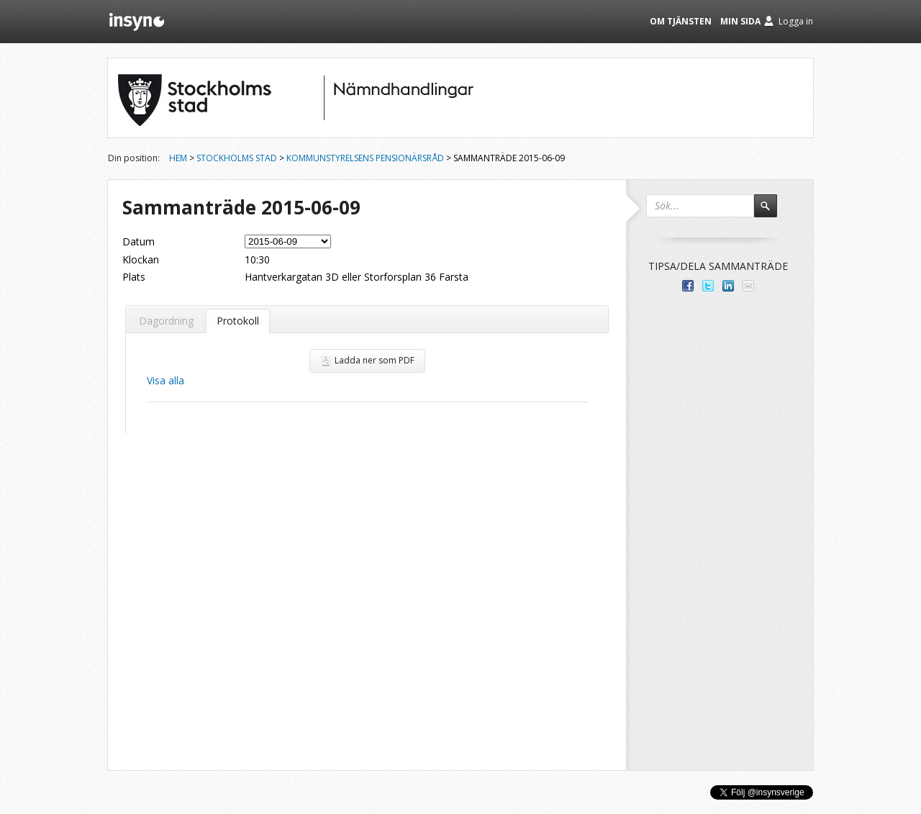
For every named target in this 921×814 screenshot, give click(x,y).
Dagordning (166, 320)
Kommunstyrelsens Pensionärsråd (365, 158)
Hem (178, 158)
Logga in (796, 21)
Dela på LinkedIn (728, 285)
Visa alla (165, 380)
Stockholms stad (236, 158)
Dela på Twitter (708, 285)
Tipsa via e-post (748, 285)
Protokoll (238, 320)
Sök (772, 212)
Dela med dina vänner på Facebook (688, 285)
